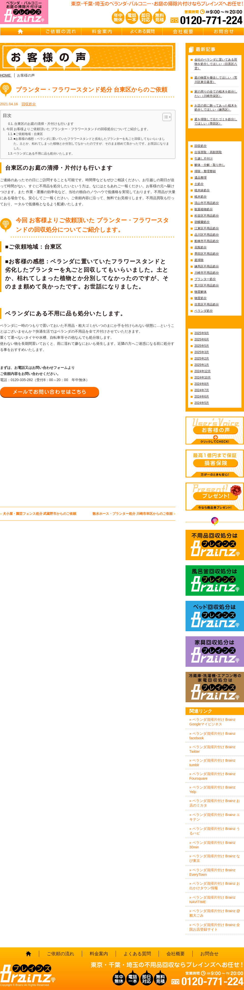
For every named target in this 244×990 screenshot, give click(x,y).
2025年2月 (201, 358)
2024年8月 (201, 384)
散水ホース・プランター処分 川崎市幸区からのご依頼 (133, 514)
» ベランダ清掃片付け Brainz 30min (212, 845)
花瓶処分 (200, 247)
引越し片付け (203, 158)
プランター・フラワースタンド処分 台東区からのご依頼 (91, 89)
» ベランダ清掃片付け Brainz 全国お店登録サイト (214, 927)
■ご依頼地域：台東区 (28, 134)
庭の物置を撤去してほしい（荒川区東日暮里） (215, 80)
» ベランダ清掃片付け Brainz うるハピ (214, 831)
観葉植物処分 (203, 209)
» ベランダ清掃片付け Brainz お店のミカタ (214, 803)
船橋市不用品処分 (206, 241)
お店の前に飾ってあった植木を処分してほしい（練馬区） (215, 108)
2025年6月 (201, 339)
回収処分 (29, 104)
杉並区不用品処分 (206, 215)
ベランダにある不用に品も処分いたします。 (43, 153)
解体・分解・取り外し (209, 165)
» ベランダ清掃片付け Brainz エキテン (214, 817)
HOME (20, 31)
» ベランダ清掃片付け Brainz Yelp (212, 789)
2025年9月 (201, 333)
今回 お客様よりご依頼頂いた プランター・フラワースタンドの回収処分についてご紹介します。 (78, 129)
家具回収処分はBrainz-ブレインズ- (215, 651)
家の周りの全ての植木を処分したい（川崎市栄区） (215, 94)
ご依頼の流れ (61, 31)
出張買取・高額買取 (208, 152)
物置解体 (200, 292)
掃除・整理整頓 (205, 171)
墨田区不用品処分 (206, 253)
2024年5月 (201, 403)
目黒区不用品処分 (206, 304)
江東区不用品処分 (206, 228)
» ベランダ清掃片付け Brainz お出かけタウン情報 (214, 885)
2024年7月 (201, 390)
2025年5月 (201, 346)
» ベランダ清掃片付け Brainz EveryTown (212, 872)
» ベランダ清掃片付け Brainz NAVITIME (212, 899)
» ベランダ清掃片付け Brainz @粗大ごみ (214, 913)
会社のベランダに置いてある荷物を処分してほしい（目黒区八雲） (215, 64)
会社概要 (183, 31)
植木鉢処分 (202, 190)
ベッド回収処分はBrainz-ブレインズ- (215, 616)
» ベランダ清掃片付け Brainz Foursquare (212, 776)
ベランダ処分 (203, 311)
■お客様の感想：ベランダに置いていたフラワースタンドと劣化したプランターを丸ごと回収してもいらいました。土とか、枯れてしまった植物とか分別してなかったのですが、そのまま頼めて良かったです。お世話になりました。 (91, 143)
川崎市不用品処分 (206, 273)
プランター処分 (205, 279)
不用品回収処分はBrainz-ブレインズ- (215, 545)
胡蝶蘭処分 (202, 222)
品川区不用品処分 (206, 234)
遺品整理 (200, 177)
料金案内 (101, 31)
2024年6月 (201, 396)
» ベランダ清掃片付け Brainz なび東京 (214, 858)
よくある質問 (142, 31)
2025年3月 (201, 352)
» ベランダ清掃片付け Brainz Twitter (212, 749)
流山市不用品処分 (206, 203)
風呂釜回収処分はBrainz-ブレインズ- (215, 580)
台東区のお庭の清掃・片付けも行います (44, 124)
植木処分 (200, 196)
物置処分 (200, 298)
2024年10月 (202, 377)
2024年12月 (202, 371)
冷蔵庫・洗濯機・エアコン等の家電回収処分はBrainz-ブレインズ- (215, 687)
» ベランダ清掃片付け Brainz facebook (212, 735)
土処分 (199, 184)
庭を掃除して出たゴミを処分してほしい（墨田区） (215, 121)
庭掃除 (199, 260)
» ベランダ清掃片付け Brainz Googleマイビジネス (212, 722)
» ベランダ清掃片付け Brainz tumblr (212, 762)
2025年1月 (201, 365)
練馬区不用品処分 (206, 266)
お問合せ (223, 31)
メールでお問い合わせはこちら (49, 392)
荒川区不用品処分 (206, 285)
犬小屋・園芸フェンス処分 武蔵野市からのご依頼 (40, 514)
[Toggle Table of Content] (164, 117)
